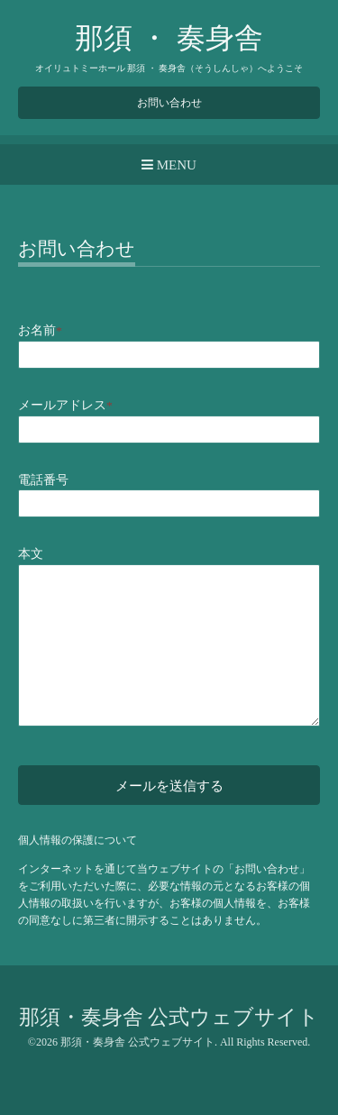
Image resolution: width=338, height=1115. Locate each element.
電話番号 (43, 480)
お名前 (40, 330)
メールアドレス (65, 405)
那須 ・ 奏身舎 (168, 38)
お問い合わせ (169, 102)
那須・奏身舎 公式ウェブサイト (169, 1017)
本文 (30, 554)
